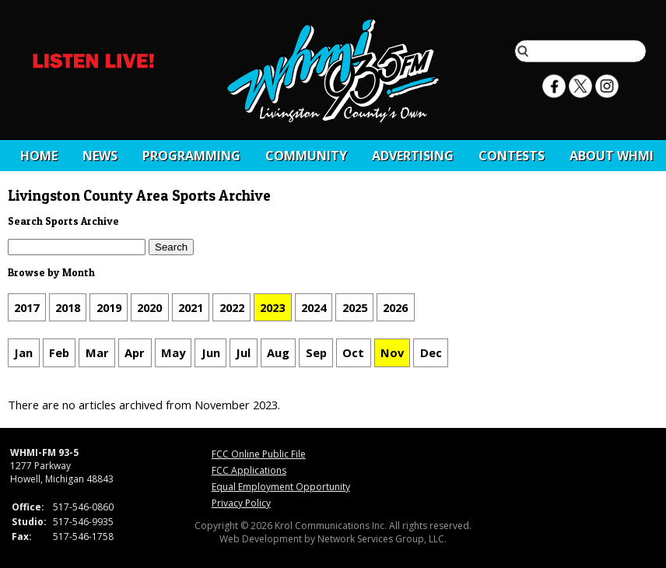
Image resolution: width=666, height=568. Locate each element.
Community (306, 155)
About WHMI (612, 155)
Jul (243, 353)
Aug (278, 353)
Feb (59, 353)
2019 (108, 307)
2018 (67, 307)
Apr (134, 353)
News (99, 155)
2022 (231, 307)
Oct (353, 353)
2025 (354, 307)
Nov (392, 353)
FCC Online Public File (259, 454)
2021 (190, 307)
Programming (191, 155)
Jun (211, 353)
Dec (431, 353)
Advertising (413, 155)
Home (39, 155)
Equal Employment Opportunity (281, 486)
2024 (313, 307)
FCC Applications (249, 470)
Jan (23, 353)
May (173, 353)
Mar (97, 353)
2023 (272, 307)
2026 (395, 307)
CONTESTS (511, 155)
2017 (26, 307)
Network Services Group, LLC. (382, 538)
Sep (316, 353)
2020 (149, 307)
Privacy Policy (241, 503)
